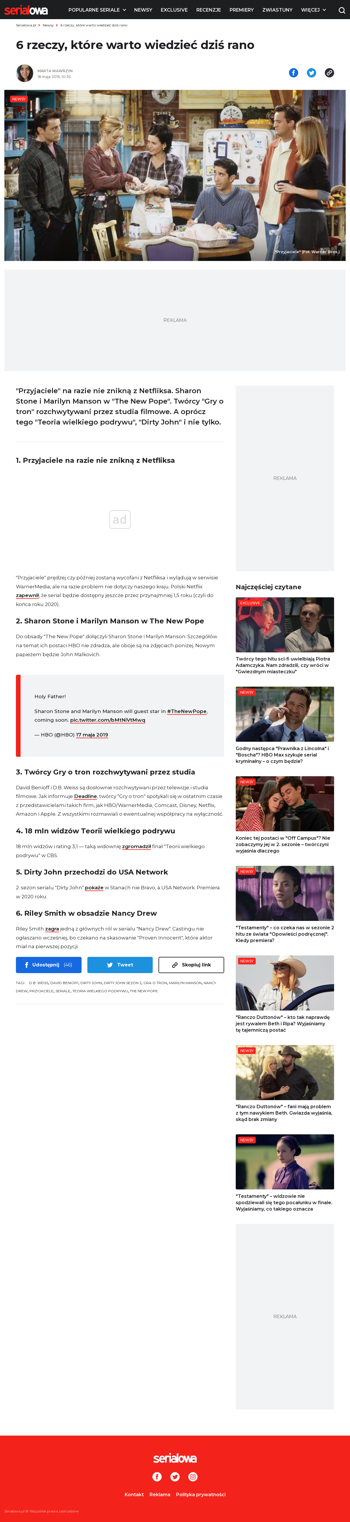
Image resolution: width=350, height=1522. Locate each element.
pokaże (94, 887)
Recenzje (208, 10)
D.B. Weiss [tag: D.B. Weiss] (38, 983)
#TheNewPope (187, 711)
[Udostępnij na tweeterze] (311, 73)
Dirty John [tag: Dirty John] (91, 983)
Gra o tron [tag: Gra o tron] (155, 983)
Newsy (143, 10)
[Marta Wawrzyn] (104, 71)
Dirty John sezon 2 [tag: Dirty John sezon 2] (122, 983)
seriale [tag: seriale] (63, 991)
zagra (52, 929)
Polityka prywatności (201, 1494)
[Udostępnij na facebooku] (293, 73)
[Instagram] (193, 1477)
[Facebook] (157, 1477)
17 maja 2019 (92, 735)
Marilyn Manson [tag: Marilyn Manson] (185, 983)
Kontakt (134, 1494)
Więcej (310, 10)
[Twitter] (175, 1477)
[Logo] (26, 10)
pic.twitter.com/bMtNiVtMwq (107, 720)
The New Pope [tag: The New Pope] (144, 991)
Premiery (242, 10)
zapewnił (27, 595)
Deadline (85, 796)
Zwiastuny (277, 10)
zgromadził (136, 846)
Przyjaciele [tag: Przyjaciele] (42, 991)
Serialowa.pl (26, 25)
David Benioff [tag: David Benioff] (64, 983)
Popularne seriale (94, 10)
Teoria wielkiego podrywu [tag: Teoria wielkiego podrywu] (100, 991)
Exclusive (174, 10)
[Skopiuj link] (329, 73)
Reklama (160, 1494)
